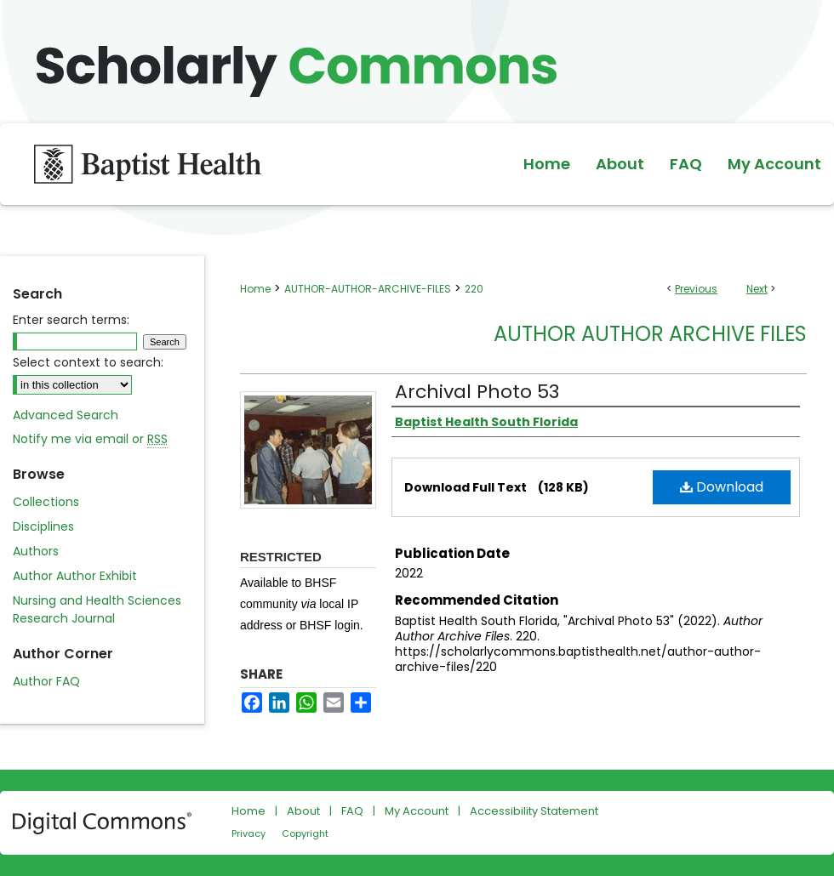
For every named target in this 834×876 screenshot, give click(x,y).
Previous (696, 289)
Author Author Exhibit (75, 575)
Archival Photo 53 (477, 391)
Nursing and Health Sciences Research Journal (97, 609)
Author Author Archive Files (650, 334)
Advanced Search (65, 415)
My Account (416, 811)
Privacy (248, 833)
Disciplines (43, 526)
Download (721, 487)
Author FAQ (46, 681)
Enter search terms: (71, 319)
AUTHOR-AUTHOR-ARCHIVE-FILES (367, 289)
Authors (36, 551)
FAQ (352, 811)
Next (757, 289)
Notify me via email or (90, 439)
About (303, 811)
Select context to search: (88, 362)
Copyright (305, 833)
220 (474, 289)
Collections (46, 501)
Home (255, 289)
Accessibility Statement (534, 811)
